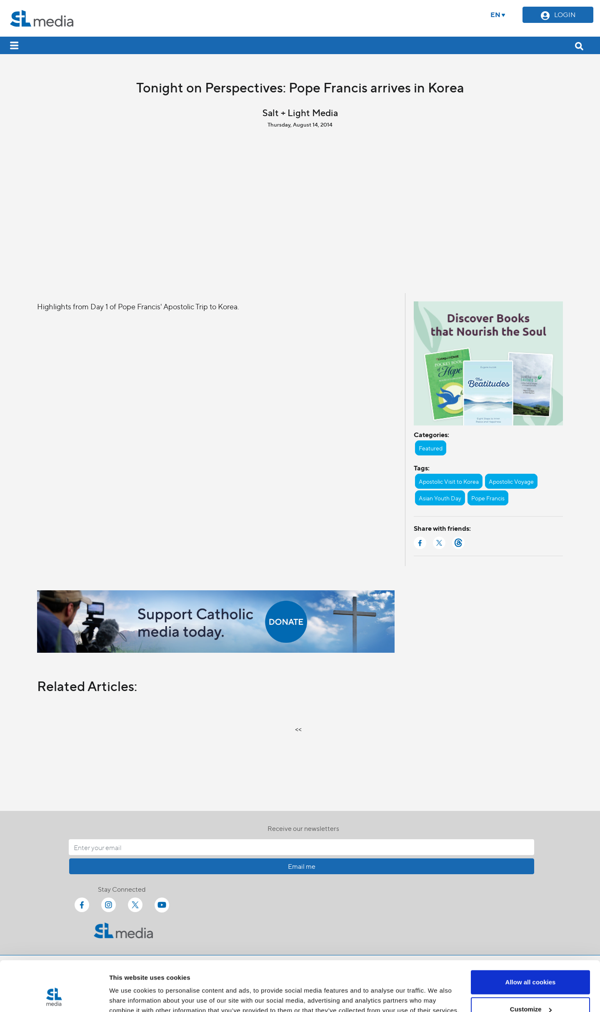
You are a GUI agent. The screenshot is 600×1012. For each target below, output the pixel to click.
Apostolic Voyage (511, 481)
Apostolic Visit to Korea (449, 481)
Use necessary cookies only (530, 989)
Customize (531, 962)
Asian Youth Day (440, 498)
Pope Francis (488, 498)
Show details (128, 986)
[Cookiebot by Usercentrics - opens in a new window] (54, 996)
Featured (430, 448)
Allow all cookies (530, 935)
